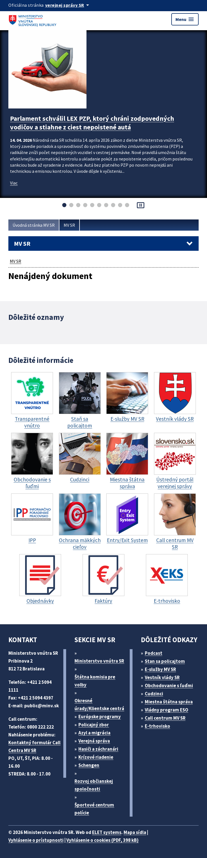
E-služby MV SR (160, 669)
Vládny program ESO (166, 710)
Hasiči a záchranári (98, 749)
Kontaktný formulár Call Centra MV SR (34, 746)
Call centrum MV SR (165, 718)
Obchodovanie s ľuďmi (169, 685)
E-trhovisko (157, 726)
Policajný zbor (93, 725)
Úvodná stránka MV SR (34, 225)
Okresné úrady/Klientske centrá (99, 705)
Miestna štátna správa (169, 702)
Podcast (153, 653)
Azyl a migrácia (94, 733)
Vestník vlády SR (162, 677)
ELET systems (106, 832)
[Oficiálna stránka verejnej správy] (68, 5)
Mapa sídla (135, 832)
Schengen (88, 765)
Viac (14, 183)
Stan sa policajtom (165, 661)
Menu (184, 19)
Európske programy (99, 716)
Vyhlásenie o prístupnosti (36, 840)
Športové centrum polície (94, 809)
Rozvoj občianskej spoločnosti (93, 785)
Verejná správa (94, 741)
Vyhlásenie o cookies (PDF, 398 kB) (102, 840)
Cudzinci (154, 694)
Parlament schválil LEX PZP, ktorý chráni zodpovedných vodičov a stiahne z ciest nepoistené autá (92, 122)
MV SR (69, 225)
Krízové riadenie (95, 757)
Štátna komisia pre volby (94, 681)
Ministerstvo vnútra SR (99, 661)
